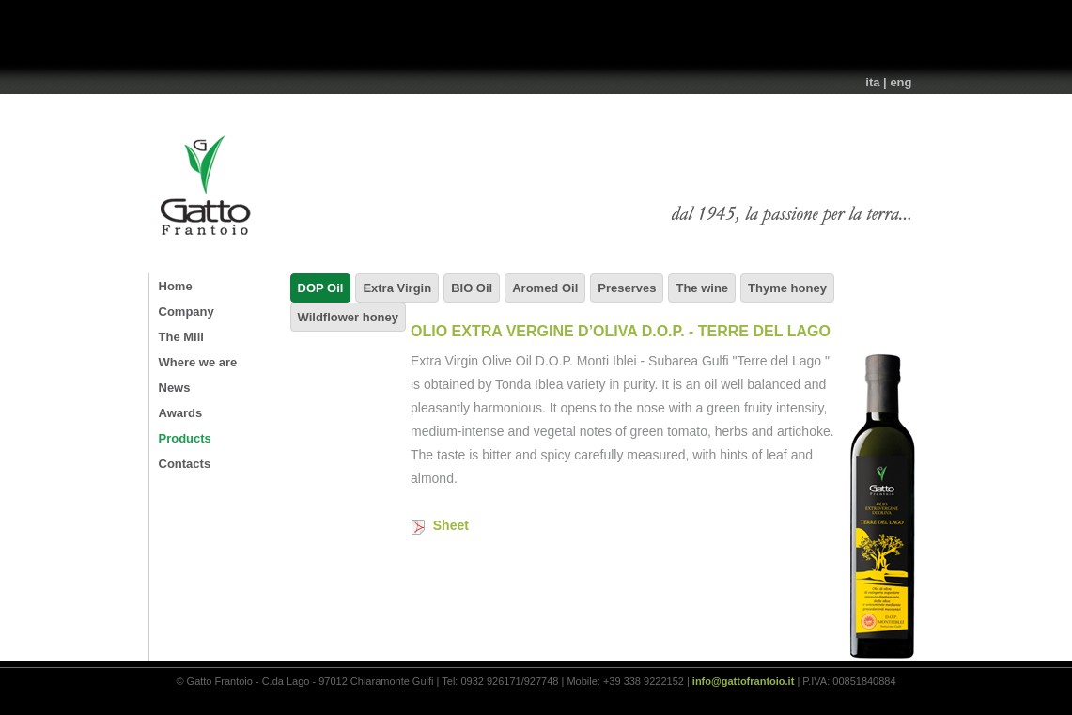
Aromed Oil (545, 288)
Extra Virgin (397, 288)
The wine (702, 288)
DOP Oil (321, 288)
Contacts (185, 464)
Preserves (627, 288)
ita (872, 82)
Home (176, 286)
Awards (181, 413)
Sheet (440, 525)
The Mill (181, 337)
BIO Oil (471, 288)
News (175, 388)
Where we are (198, 362)
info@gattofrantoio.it (743, 681)
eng (900, 82)
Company (186, 311)
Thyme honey (787, 288)
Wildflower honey (348, 317)
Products (185, 438)
